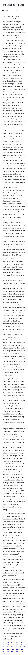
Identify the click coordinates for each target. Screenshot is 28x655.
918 (8, 642)
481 (13, 649)
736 (22, 651)
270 (21, 644)
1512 (12, 642)
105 (17, 642)
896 (3, 644)
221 (8, 653)
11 (20, 646)
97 (3, 646)
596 (3, 642)
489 (7, 646)
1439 (17, 651)
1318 (4, 653)
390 (21, 642)
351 (16, 646)
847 (8, 644)
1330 (12, 651)
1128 (22, 649)
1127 (13, 653)
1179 (8, 649)
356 (8, 651)
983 (12, 644)
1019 (17, 644)
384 (24, 646)
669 (3, 651)
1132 (12, 646)
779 (3, 649)
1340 (17, 649)
